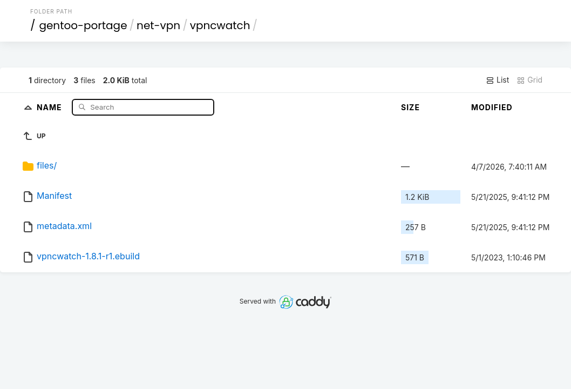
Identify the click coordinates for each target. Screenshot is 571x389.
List (497, 80)
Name (50, 106)
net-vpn (158, 25)
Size (410, 107)
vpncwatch (220, 25)
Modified (492, 107)
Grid (529, 80)
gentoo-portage (83, 25)
